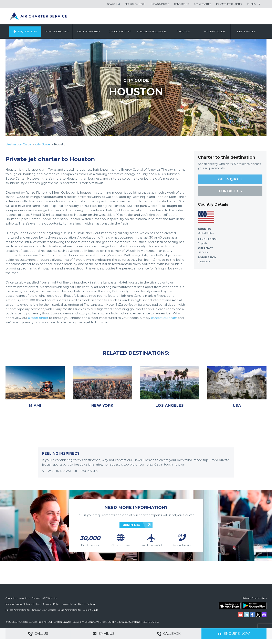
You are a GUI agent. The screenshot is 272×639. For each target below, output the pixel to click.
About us (183, 31)
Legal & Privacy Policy (48, 603)
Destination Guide (18, 144)
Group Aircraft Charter (44, 609)
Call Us (38, 634)
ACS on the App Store (230, 605)
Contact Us (181, 4)
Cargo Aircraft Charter (69, 609)
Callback (168, 634)
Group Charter (88, 31)
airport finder (38, 318)
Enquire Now (27, 31)
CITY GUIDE (136, 80)
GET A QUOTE (230, 179)
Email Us (103, 633)
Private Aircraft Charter (18, 609)
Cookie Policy (69, 603)
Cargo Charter (120, 31)
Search (112, 4)
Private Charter (57, 31)
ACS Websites (202, 4)
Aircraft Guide (215, 31)
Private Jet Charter (229, 4)
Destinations (246, 31)
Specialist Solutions (151, 31)
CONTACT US (230, 191)
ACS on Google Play (254, 605)
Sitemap (35, 598)
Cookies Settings (87, 603)
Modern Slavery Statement (20, 603)
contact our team (164, 318)
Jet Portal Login (135, 4)
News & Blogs (160, 4)
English (252, 4)
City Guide (42, 144)
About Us (24, 598)
